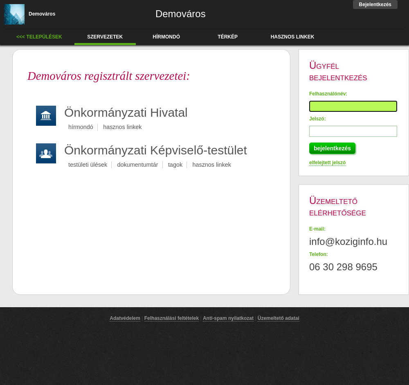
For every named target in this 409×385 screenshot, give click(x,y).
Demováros (29, 14)
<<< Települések (39, 37)
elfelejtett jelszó (327, 162)
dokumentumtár (137, 164)
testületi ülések (87, 164)
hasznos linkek (293, 37)
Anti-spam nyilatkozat (228, 318)
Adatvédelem (125, 318)
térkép (228, 37)
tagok (175, 164)
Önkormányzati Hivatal (126, 112)
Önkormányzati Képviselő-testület (155, 150)
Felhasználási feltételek (171, 318)
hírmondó (166, 37)
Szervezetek (105, 37)
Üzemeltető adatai (278, 318)
